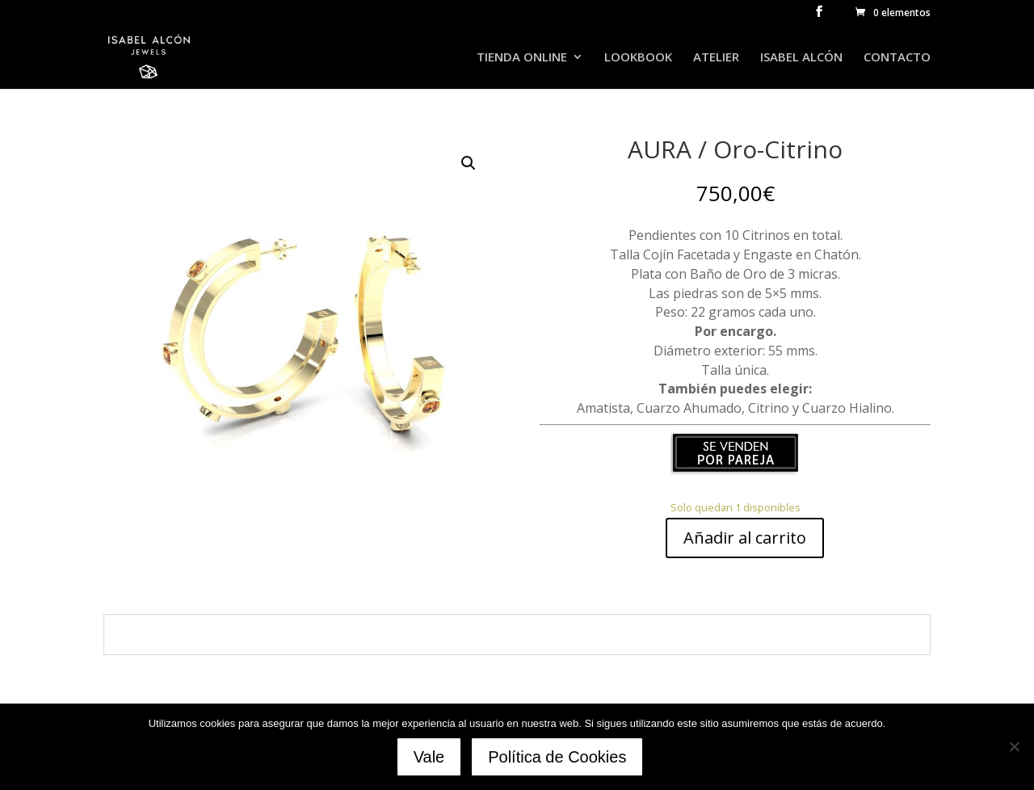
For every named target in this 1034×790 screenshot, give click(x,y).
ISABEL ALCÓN (801, 58)
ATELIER (716, 58)
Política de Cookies (559, 758)
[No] (1014, 747)
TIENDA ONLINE (522, 58)
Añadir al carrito (744, 537)
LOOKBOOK (638, 58)
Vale (430, 758)
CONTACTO (897, 58)
